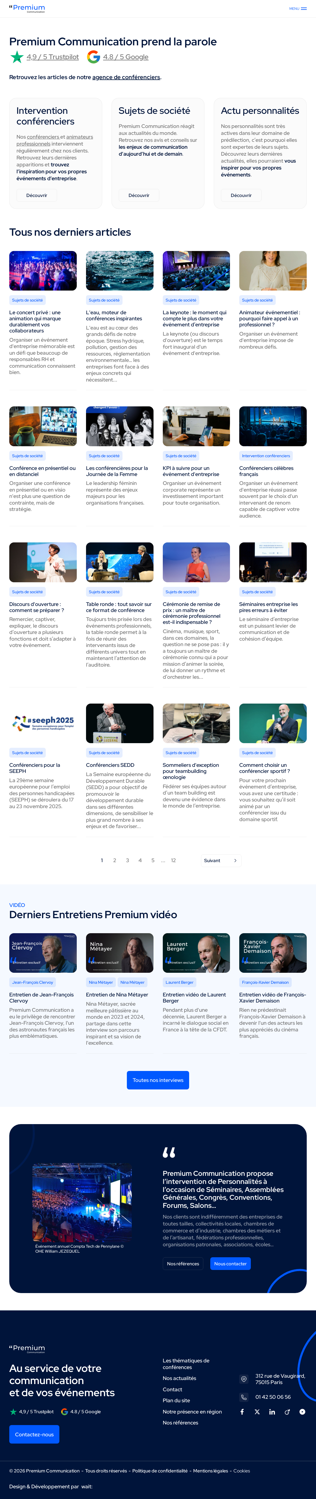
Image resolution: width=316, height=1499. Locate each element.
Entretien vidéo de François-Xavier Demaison (272, 997)
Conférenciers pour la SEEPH (34, 768)
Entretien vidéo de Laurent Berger (194, 997)
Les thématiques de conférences (186, 1363)
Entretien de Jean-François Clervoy (41, 997)
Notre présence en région (192, 1411)
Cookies (241, 1471)
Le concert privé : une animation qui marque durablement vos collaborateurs (35, 321)
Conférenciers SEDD (110, 765)
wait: (87, 1486)
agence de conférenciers (126, 77)
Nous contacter (230, 1264)
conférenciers (43, 136)
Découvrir (36, 195)
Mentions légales (210, 1471)
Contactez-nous (34, 1434)
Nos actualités (179, 1378)
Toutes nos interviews (158, 1080)
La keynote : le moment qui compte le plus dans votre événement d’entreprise (195, 318)
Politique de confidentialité (160, 1471)
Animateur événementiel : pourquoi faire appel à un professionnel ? (269, 318)
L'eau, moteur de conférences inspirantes (114, 315)
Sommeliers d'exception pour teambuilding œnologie (191, 771)
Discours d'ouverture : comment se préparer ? (36, 607)
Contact (172, 1389)
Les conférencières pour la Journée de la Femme (117, 471)
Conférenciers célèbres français (266, 471)
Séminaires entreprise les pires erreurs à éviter (268, 607)
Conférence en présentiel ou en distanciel (42, 471)
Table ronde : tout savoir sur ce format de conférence (119, 607)
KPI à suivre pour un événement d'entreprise (191, 471)
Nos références (183, 1264)
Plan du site (176, 1400)
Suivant (221, 861)
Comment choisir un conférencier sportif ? (264, 768)
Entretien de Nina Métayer (117, 994)
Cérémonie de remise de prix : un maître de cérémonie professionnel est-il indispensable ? (191, 613)
